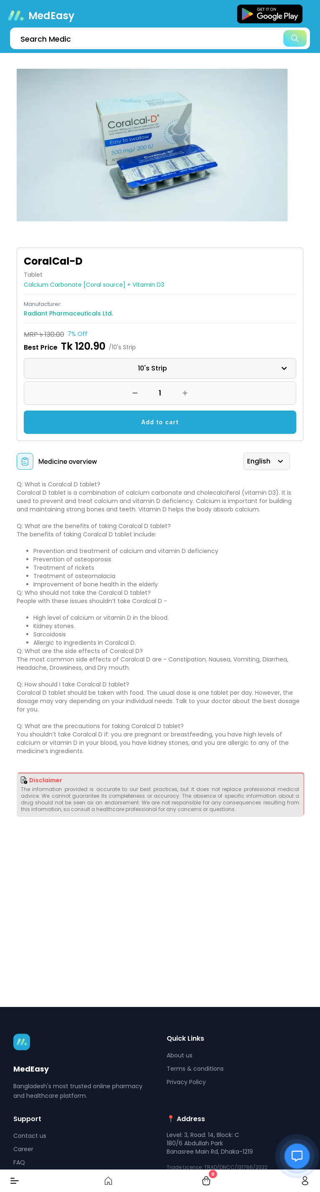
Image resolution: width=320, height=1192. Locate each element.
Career (23, 1149)
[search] (160, 38)
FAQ (19, 1162)
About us (179, 1055)
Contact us (29, 1136)
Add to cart (160, 422)
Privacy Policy (186, 1082)
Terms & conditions (195, 1068)
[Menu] (14, 1181)
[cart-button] (206, 1180)
